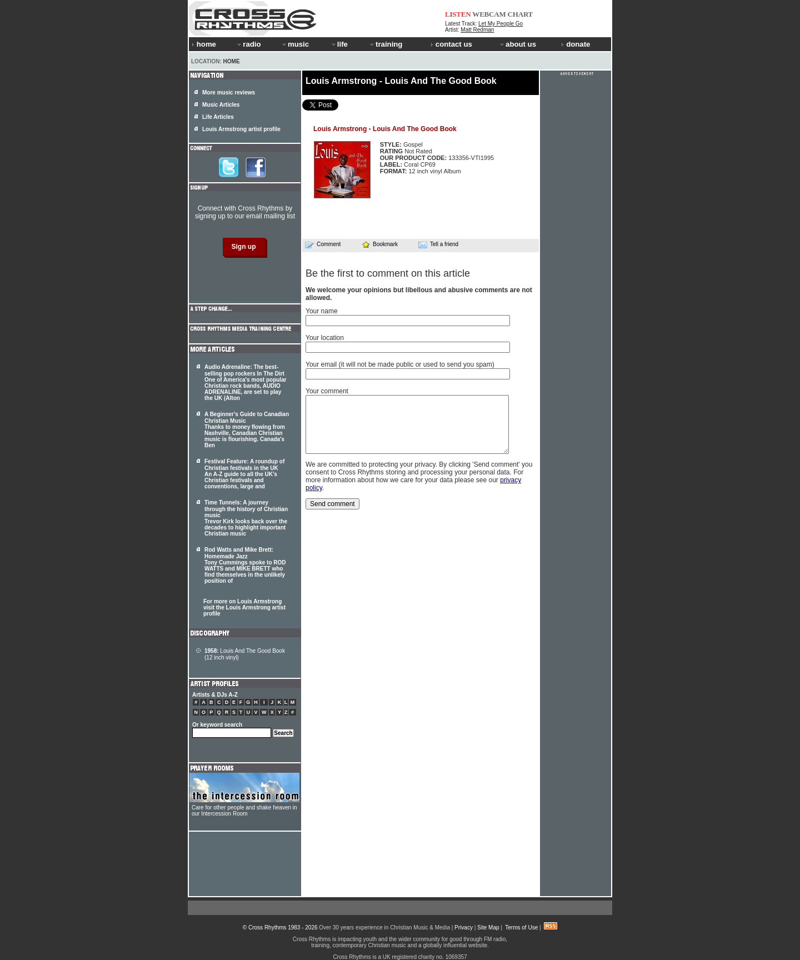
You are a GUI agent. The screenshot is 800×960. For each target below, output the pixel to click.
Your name (322, 311)
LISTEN (458, 14)
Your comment (327, 391)
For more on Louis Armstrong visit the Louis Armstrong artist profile (244, 607)
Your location (325, 338)
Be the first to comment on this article (388, 273)
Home (231, 61)
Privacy (463, 927)
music (295, 44)
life (339, 44)
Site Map (488, 927)
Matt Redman (477, 30)
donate (575, 44)
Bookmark (380, 244)
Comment (323, 244)
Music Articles (220, 105)
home (204, 44)
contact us (451, 44)
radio (248, 44)
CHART (520, 14)
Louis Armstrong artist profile (241, 129)
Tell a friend (438, 244)
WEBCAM (489, 14)
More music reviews (228, 92)
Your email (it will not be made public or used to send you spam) (400, 364)
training (385, 44)
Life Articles (218, 117)
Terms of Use (521, 927)
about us (517, 44)
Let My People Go (500, 24)
